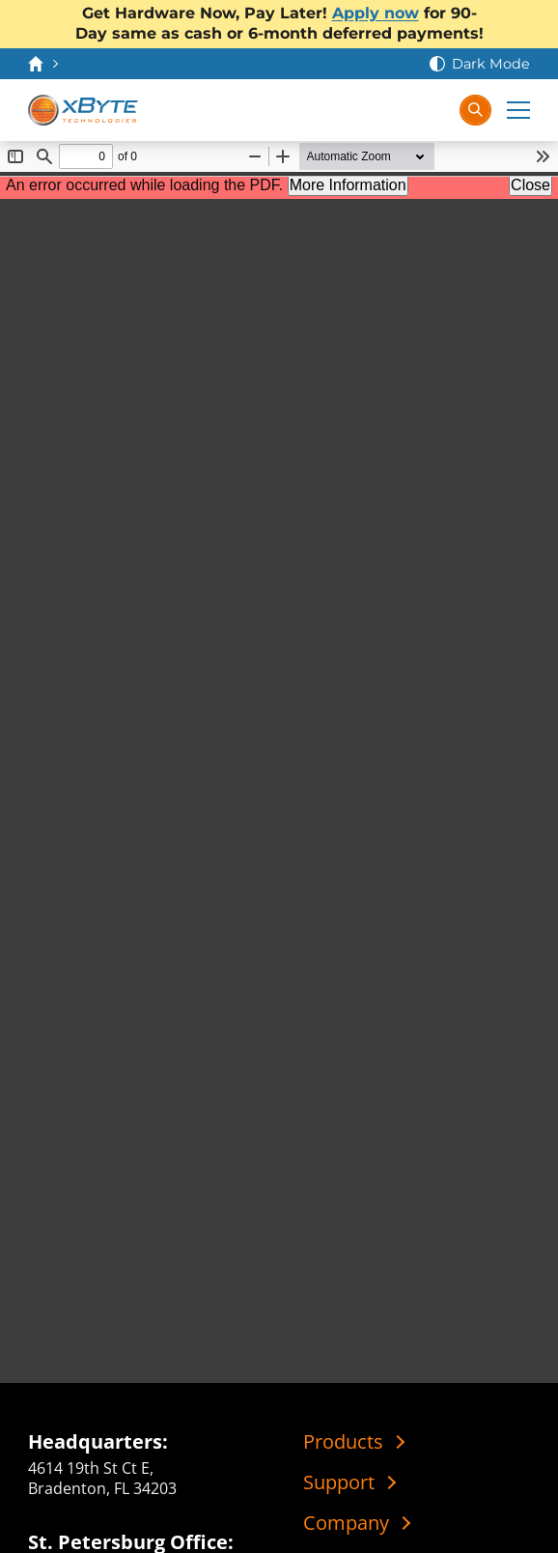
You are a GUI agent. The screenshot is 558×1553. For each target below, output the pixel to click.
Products (343, 1441)
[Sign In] (433, 110)
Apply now (375, 13)
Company (346, 1523)
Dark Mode (491, 63)
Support (339, 1482)
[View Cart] (394, 110)
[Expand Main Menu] (518, 110)
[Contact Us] (356, 110)
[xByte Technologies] (83, 110)
